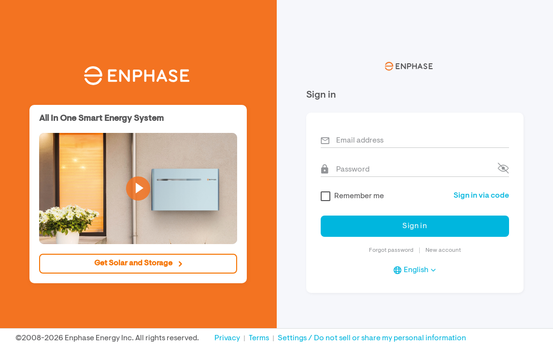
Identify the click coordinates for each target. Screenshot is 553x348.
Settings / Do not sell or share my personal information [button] (372, 338)
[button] (138, 188)
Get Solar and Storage (138, 263)
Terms (259, 338)
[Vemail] (415, 139)
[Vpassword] (415, 168)
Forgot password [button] (391, 250)
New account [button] (443, 250)
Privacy (227, 338)
